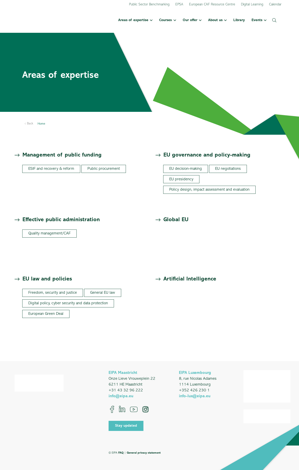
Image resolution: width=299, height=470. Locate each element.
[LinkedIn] (122, 409)
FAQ (120, 452)
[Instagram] (145, 409)
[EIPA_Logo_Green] (38, 20)
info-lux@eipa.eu (194, 396)
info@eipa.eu (121, 396)
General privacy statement (144, 452)
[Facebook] (112, 409)
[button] (150, 20)
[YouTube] (134, 409)
